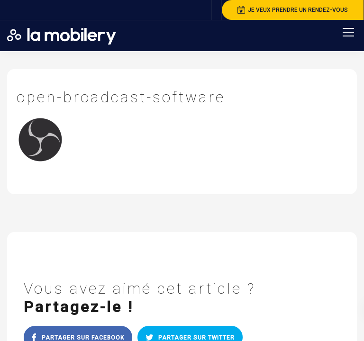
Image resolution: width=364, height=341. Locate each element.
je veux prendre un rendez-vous (292, 10)
